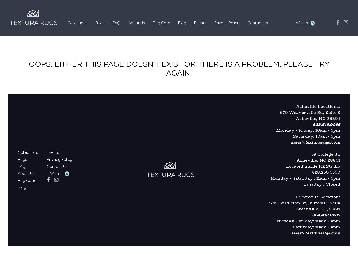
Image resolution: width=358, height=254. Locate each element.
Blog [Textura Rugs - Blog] (182, 22)
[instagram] (346, 22)
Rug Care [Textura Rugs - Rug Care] (161, 22)
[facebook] (338, 22)
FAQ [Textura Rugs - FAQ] (116, 22)
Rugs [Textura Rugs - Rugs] (100, 22)
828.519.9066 (326, 124)
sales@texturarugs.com (315, 142)
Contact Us (257, 22)
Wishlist (303, 22)
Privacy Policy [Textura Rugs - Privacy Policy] (226, 22)
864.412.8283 (326, 215)
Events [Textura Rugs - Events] (200, 22)
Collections (77, 22)
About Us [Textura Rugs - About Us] (136, 22)
